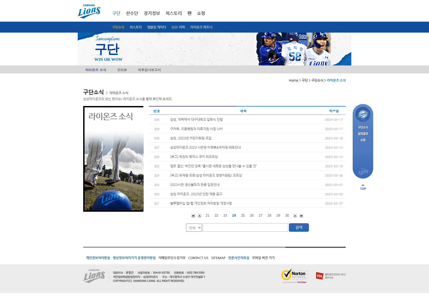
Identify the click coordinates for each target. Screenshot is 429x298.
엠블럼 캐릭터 (156, 27)
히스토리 (136, 27)
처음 (193, 216)
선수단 (132, 13)
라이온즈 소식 (95, 69)
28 (269, 215)
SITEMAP (218, 258)
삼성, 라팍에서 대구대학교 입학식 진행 (196, 119)
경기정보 (152, 13)
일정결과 (363, 134)
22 (216, 215)
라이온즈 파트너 (201, 27)
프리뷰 (122, 69)
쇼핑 (201, 13)
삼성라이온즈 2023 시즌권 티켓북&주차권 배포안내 (205, 147)
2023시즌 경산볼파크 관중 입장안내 (194, 185)
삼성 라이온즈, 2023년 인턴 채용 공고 (196, 194)
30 (287, 215)
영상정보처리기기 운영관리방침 (134, 258)
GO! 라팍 (178, 27)
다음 (295, 216)
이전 (199, 216)
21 (207, 215)
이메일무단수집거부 (171, 258)
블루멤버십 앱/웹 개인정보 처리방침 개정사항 (201, 203)
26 (252, 215)
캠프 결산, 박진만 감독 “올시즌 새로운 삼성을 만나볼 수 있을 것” (213, 166)
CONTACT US (198, 258)
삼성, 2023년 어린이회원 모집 (190, 138)
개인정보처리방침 (98, 258)
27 (260, 215)
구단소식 (118, 27)
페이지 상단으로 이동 (363, 187)
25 (243, 215)
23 (225, 215)
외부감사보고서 (149, 69)
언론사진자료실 (238, 258)
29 (278, 215)
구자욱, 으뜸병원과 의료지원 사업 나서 (196, 129)
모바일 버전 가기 (263, 258)
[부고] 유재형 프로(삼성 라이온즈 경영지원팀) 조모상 (206, 175)
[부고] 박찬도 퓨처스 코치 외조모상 (194, 157)
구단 (116, 13)
